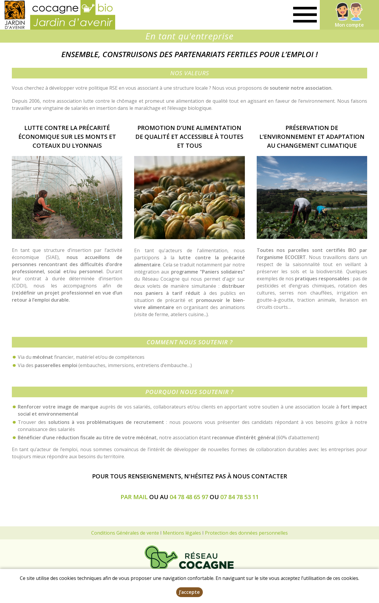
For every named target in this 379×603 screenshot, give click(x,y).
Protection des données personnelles (246, 533)
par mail (134, 497)
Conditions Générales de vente (125, 533)
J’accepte (189, 592)
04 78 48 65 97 (189, 497)
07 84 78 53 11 (239, 497)
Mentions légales (182, 533)
